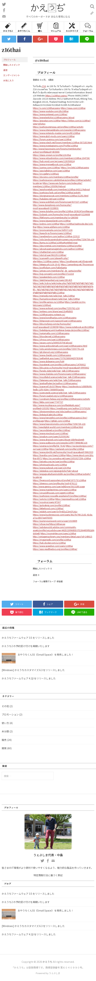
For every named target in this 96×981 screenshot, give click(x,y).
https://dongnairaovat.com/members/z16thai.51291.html (60, 195)
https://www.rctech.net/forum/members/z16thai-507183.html (62, 142)
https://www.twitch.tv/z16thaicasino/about (53, 117)
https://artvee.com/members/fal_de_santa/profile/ (57, 270)
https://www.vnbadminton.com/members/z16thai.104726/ (61, 158)
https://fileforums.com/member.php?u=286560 (55, 217)
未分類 (5, 731)
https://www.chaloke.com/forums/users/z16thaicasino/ (59, 373)
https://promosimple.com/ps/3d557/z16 (52, 229)
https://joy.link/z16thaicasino (75, 167)
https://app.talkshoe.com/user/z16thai (51, 170)
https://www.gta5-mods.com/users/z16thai (54, 136)
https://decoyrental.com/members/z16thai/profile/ (57, 245)
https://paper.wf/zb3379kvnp (47, 386)
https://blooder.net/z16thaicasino (49, 336)
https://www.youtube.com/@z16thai (50, 111)
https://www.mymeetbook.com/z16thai (52, 164)
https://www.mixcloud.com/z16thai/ (50, 433)
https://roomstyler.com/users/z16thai (58, 533)
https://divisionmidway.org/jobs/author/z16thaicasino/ (60, 411)
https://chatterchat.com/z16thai (48, 251)
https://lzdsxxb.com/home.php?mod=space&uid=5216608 (61, 214)
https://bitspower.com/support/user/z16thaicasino (57, 320)
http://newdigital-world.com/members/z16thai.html (58, 427)
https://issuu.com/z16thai (73, 108)
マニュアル (56, 27)
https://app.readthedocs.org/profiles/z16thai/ (55, 548)
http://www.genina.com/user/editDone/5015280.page (59, 486)
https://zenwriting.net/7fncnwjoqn (77, 264)
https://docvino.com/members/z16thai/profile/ (56, 176)
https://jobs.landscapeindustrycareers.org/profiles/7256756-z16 (63, 239)
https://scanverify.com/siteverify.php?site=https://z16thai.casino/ (51, 260)
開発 (4, 748)
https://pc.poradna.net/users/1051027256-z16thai (67, 458)
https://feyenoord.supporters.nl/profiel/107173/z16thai (59, 480)
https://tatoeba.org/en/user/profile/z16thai (54, 461)
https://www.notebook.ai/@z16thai (76, 326)
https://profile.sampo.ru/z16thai (48, 301)
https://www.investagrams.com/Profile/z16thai (55, 145)
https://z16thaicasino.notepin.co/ (49, 314)
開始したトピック (11, 64)
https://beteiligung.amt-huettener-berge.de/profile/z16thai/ (61, 330)
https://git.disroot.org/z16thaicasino (50, 351)
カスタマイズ (72, 27)
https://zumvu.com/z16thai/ (46, 167)
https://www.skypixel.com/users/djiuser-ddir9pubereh (58, 439)
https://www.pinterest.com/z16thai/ (50, 114)
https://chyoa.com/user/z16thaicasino (51, 339)
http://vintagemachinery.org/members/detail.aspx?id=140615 (62, 536)
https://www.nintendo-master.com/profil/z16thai (56, 133)
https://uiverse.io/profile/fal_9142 (49, 445)
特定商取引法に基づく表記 (48, 875)
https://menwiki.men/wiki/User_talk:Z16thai (54, 295)
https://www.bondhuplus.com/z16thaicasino (54, 317)
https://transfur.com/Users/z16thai (49, 455)
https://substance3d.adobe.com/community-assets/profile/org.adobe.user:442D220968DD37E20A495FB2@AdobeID (63, 530)
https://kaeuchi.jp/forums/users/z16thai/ (52, 233)
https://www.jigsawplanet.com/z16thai (52, 220)
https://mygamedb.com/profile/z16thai (52, 539)
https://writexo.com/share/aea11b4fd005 (53, 311)
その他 (5, 706)
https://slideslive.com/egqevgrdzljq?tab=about (55, 470)
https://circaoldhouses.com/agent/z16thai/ (53, 492)
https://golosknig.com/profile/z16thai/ (51, 505)
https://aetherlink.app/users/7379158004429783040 (58, 358)
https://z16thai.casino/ (56, 95)
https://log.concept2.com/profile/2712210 (53, 273)
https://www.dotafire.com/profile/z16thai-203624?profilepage (63, 211)
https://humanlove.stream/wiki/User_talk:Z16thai (56, 298)
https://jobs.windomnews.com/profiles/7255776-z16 (58, 348)
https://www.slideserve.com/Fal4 (48, 361)
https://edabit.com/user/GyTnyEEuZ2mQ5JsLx (55, 511)
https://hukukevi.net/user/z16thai (49, 198)
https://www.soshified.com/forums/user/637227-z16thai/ (60, 201)
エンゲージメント (11, 75)
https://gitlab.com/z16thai (57, 420)
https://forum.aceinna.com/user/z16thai (52, 139)
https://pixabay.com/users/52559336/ (51, 436)
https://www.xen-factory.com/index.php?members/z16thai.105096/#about (57, 185)
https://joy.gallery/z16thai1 (46, 173)
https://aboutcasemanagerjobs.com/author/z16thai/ (58, 248)
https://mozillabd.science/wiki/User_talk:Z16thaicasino (59, 376)
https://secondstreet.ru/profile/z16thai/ (51, 430)
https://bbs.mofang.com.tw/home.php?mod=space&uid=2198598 (52, 325)
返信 (5, 69)
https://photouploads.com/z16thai (50, 464)
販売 (4, 740)
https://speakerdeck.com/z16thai (49, 276)
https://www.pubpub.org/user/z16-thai (52, 467)
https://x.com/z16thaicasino (46, 108)
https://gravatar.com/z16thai (47, 120)
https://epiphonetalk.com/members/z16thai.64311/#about (61, 189)
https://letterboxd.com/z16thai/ (48, 508)
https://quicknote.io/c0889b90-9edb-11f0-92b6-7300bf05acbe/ (62, 388)
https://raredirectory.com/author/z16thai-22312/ (56, 236)
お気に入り (8, 80)
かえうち (47, 961)
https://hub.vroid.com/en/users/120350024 (54, 161)
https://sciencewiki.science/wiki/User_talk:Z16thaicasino (59, 392)
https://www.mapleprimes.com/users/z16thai (54, 489)
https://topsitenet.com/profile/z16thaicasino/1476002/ (59, 364)
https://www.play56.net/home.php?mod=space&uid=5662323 (63, 452)
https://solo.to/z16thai (44, 498)
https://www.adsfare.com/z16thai (53, 226)
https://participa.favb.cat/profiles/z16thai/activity (57, 192)
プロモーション (10, 714)
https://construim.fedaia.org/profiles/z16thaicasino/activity (61, 398)
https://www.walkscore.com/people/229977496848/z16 (60, 442)
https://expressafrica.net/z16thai (70, 498)
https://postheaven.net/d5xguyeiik (76, 261)
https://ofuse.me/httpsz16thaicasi (49, 523)
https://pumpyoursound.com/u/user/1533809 (55, 520)
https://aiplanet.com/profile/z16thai (66, 448)
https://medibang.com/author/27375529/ (70, 408)
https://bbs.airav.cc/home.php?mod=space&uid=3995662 (61, 367)
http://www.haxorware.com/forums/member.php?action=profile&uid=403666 (57, 150)
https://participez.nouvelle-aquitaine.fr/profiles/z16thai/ (60, 495)
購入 (40, 27)
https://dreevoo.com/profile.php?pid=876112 (55, 483)
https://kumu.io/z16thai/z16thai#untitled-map (55, 242)
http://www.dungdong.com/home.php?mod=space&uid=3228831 (52, 206)
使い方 (5, 723)
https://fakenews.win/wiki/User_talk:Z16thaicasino (57, 380)
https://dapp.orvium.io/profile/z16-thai (52, 154)
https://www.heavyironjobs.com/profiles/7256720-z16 (59, 423)
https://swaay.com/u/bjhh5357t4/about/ (52, 342)
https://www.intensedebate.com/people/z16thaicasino (59, 129)
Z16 (44, 86)
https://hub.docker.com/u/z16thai (49, 542)
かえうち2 (8, 27)
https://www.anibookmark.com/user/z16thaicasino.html (60, 345)
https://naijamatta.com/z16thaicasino (51, 333)
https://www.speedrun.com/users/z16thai (53, 545)
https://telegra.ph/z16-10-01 (46, 264)
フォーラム (88, 27)
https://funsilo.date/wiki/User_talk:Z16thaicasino (56, 370)
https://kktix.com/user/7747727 (48, 401)
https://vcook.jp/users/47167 (47, 502)
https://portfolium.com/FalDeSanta (50, 267)
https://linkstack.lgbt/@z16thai (48, 414)
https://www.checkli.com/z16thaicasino (52, 355)
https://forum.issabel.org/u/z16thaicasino (53, 395)
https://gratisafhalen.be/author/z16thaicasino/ (55, 383)
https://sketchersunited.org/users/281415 (52, 280)
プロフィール (9, 59)
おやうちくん (24, 27)
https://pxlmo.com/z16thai (46, 223)
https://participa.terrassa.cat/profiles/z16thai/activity (58, 126)
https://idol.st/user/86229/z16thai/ (49, 255)
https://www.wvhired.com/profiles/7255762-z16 (56, 308)
